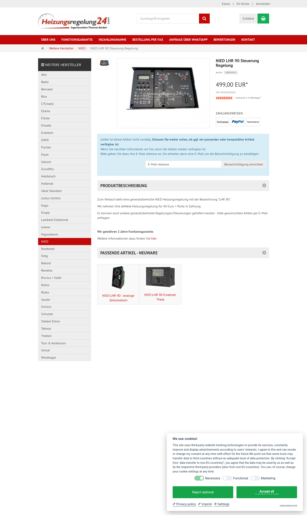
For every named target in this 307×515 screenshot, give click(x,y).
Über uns (48, 39)
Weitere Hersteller (63, 64)
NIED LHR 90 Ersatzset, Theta (160, 283)
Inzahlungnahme (112, 39)
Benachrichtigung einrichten (243, 164)
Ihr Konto (242, 4)
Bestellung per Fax (147, 39)
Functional (240, 478)
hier (153, 238)
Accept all (267, 492)
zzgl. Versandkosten (226, 91)
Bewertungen (224, 39)
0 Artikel (248, 18)
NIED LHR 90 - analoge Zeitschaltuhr (118, 284)
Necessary (212, 478)
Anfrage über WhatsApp (188, 39)
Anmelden (263, 4)
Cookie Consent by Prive (288, 505)
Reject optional (203, 492)
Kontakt (248, 39)
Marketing (268, 478)
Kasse (226, 4)
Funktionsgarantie (77, 39)
